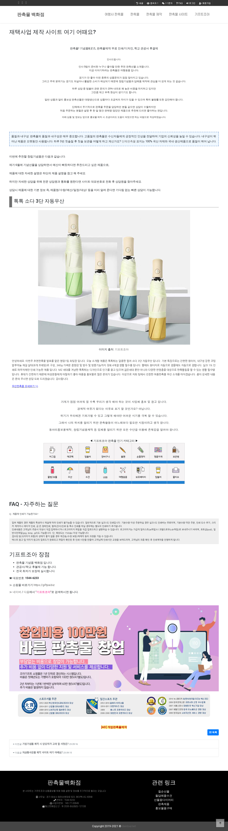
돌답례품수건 (163, 795)
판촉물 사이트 (178, 14)
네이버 (17, 592)
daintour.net (129, 826)
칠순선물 (163, 791)
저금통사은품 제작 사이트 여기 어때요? (42, 752)
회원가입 (205, 3)
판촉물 (134, 14)
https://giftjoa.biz (44, 585)
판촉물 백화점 (30, 14)
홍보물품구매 (163, 808)
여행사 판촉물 (114, 14)
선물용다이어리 (164, 800)
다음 (26, 592)
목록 (213, 732)
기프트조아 (202, 14)
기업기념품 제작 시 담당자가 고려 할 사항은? (45, 744)
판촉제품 (163, 804)
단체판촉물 (129, 141)
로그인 (190, 3)
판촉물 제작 (154, 14)
